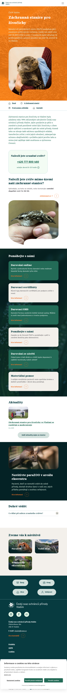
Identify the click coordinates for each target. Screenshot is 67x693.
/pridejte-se (33, 337)
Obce (22, 592)
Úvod (14, 103)
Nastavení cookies (13, 680)
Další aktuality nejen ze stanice (33, 435)
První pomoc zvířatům (20, 108)
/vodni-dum (46, 546)
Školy (22, 583)
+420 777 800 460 (28, 161)
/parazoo (20, 546)
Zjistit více (7, 675)
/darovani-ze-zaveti (33, 359)
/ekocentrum (20, 563)
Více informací (17, 495)
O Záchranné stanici (31, 103)
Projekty (12, 644)
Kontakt (39, 108)
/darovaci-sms (33, 315)
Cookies (11, 652)
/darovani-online (33, 270)
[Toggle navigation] (63, 3)
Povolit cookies (53, 680)
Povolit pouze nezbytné (33, 680)
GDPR (11, 648)
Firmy (49, 583)
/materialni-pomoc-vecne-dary (33, 381)
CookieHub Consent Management (36, 685)
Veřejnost (48, 592)
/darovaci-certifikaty (33, 292)
